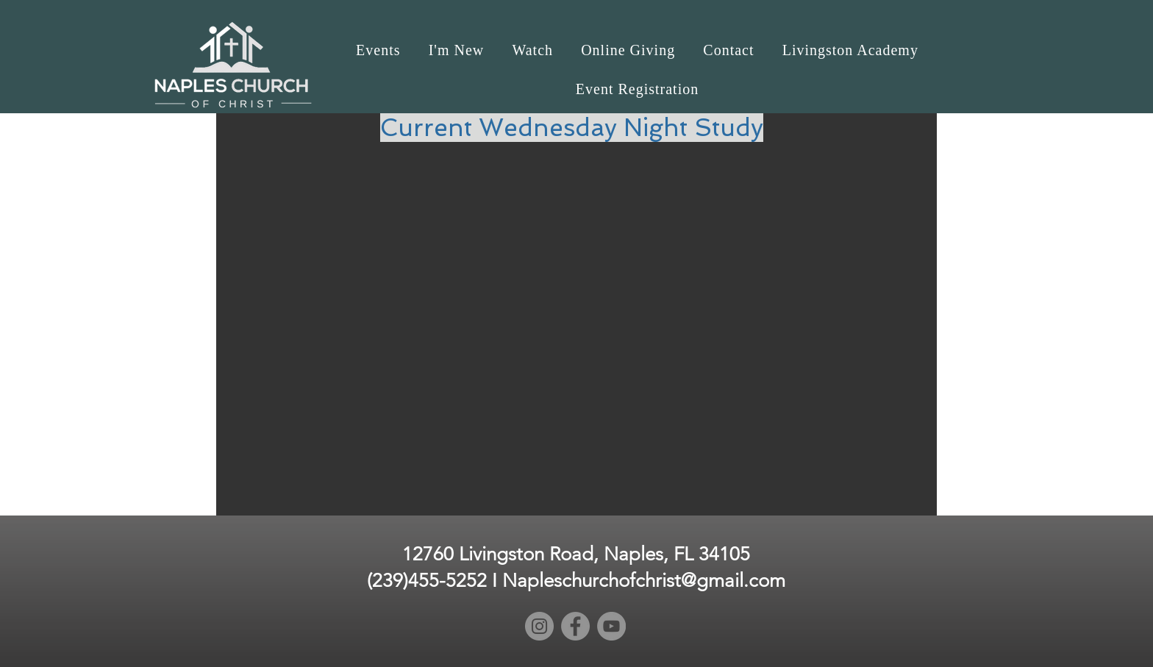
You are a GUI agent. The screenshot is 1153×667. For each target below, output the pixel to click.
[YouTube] (611, 626)
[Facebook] (575, 626)
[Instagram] (539, 626)
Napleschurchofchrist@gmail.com (643, 580)
